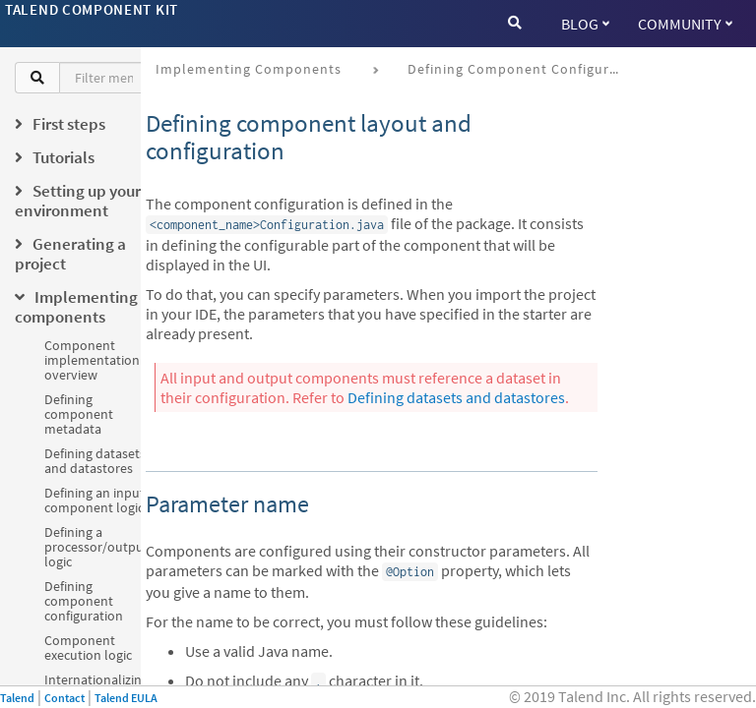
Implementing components (249, 69)
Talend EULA (126, 697)
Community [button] (685, 23)
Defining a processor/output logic (96, 546)
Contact (64, 697)
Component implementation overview (92, 360)
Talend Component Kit (91, 9)
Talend (17, 697)
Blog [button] (585, 23)
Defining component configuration (83, 600)
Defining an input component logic (94, 500)
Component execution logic (88, 647)
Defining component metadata (78, 414)
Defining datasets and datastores (95, 460)
